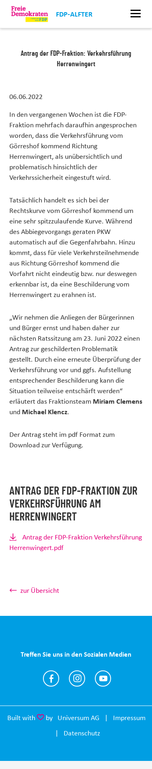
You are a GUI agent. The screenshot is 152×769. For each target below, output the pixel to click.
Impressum (129, 717)
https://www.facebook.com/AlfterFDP (51, 678)
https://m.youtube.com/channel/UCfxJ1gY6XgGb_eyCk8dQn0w (103, 678)
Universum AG (78, 717)
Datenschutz (82, 733)
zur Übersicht (39, 590)
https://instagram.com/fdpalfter (77, 678)
